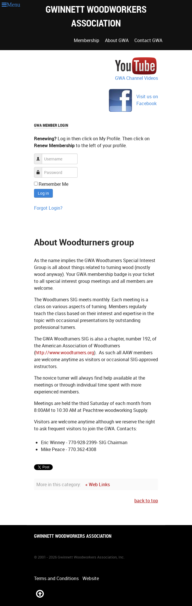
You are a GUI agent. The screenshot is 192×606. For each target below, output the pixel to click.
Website (90, 578)
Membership (86, 40)
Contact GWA (148, 40)
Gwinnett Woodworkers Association (96, 16)
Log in (43, 193)
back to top (146, 500)
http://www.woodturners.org (64, 352)
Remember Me (53, 184)
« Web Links (97, 484)
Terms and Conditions (56, 578)
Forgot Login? (48, 208)
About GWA (117, 40)
